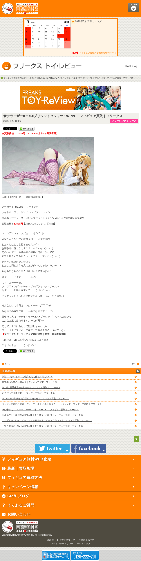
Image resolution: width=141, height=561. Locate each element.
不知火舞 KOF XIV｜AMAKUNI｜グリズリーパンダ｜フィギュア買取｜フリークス (42, 426)
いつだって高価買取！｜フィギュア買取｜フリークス (28, 393)
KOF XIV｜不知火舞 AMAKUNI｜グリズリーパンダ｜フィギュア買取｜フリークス (42, 415)
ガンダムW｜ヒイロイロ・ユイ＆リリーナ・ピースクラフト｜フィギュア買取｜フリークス (47, 420)
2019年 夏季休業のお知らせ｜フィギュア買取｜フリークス (31, 387)
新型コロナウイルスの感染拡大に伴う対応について (27, 376)
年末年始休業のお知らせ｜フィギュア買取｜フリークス (29, 382)
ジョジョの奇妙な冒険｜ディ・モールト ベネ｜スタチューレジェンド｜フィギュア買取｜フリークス (52, 404)
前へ (7, 363)
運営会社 (51, 540)
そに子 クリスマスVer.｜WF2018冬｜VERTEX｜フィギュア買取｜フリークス (40, 409)
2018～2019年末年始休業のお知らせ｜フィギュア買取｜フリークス (35, 398)
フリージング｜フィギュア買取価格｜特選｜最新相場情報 (35, 334)
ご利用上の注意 (86, 540)
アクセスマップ (67, 540)
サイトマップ (83, 543)
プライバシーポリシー (62, 543)
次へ (133, 363)
